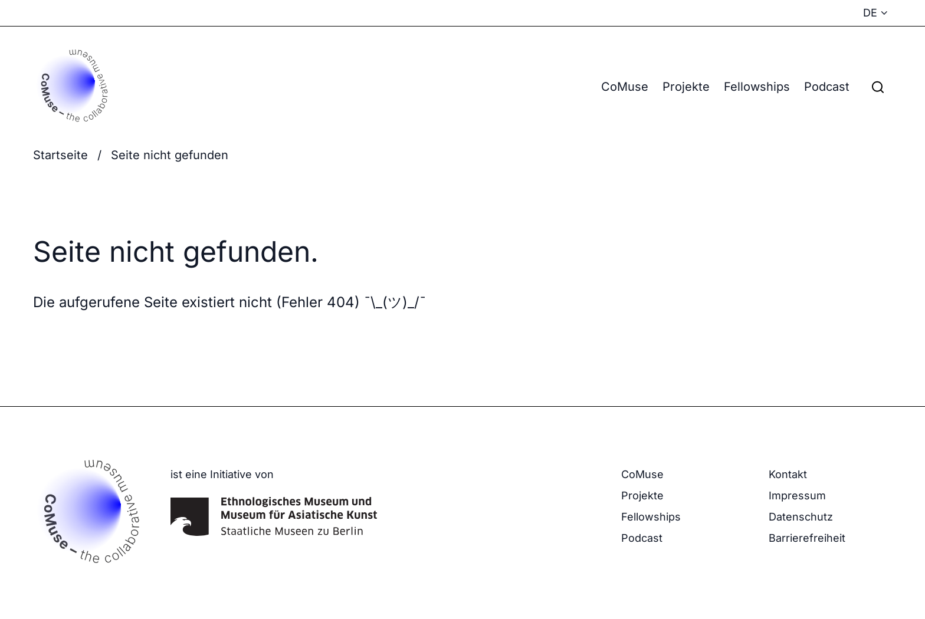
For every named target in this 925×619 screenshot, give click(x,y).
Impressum (797, 495)
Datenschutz (801, 517)
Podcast (826, 87)
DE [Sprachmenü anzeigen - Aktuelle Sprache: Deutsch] (870, 12)
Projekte (686, 87)
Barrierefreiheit (807, 538)
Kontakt (788, 474)
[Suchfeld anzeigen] (878, 87)
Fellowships (757, 87)
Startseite (60, 155)
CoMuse (624, 87)
